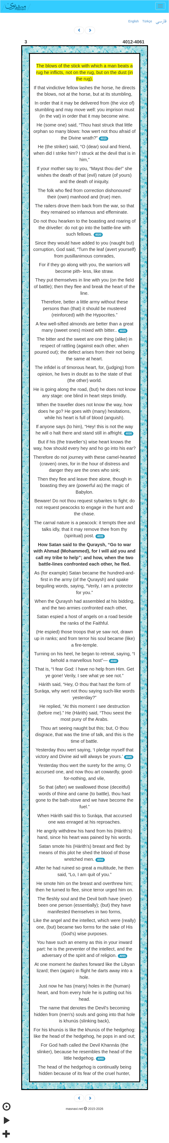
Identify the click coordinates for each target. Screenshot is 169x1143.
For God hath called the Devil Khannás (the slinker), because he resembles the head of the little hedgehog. (84, 1052)
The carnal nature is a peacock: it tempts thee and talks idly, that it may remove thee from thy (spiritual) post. (84, 529)
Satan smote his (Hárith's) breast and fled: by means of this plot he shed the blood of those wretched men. (84, 853)
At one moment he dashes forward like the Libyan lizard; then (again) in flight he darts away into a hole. (84, 971)
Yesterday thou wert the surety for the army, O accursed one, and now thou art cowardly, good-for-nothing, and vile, (84, 772)
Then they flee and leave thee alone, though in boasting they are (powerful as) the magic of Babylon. (84, 486)
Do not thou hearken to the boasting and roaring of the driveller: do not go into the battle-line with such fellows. (85, 228)
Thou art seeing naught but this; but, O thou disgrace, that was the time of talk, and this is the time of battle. (84, 735)
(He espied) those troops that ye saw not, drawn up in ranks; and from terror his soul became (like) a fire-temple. (84, 638)
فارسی (161, 21)
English (133, 21)
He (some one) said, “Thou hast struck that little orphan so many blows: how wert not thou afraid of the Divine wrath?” (85, 131)
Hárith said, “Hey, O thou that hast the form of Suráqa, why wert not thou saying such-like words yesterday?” (84, 691)
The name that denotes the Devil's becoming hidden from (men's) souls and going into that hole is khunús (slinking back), (84, 1014)
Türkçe (147, 21)
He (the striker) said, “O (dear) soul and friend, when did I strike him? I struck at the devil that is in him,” (84, 153)
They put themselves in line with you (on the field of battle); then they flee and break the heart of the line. (84, 286)
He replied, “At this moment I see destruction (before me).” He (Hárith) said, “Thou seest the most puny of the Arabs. (84, 713)
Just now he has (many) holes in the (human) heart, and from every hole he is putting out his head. (84, 992)
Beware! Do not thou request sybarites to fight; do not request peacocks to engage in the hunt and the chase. (84, 507)
